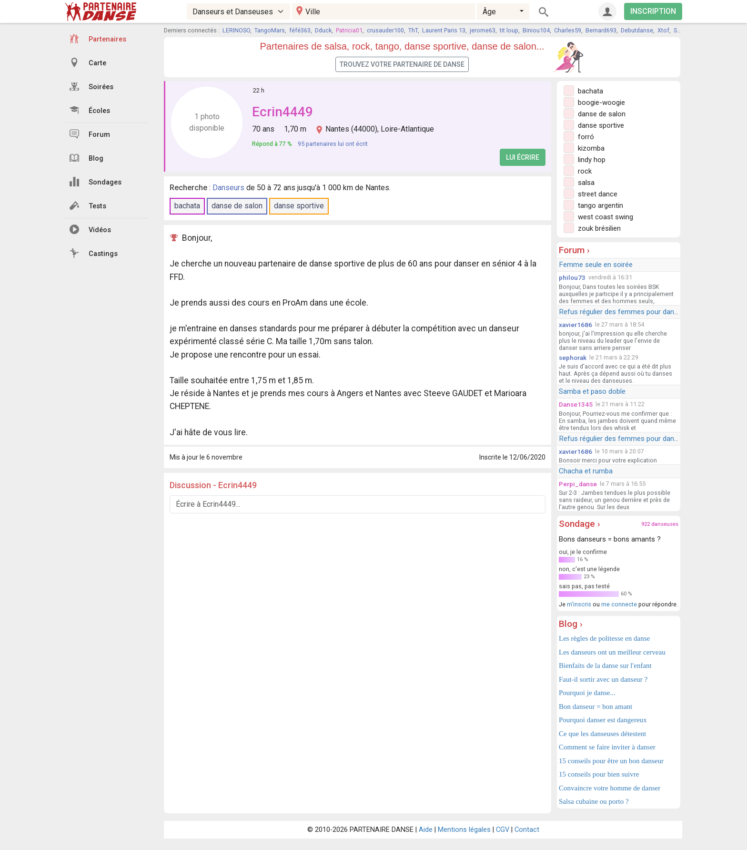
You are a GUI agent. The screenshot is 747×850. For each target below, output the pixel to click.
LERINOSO (236, 30)
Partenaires (98, 38)
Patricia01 (349, 30)
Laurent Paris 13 (443, 30)
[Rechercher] (543, 11)
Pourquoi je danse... (587, 692)
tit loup (509, 30)
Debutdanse (637, 30)
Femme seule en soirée (596, 264)
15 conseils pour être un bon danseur (611, 761)
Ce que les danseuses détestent (602, 733)
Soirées (91, 86)
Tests (88, 205)
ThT (413, 30)
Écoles (90, 110)
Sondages (95, 181)
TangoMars (269, 30)
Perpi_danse (578, 484)
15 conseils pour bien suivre (599, 774)
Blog (86, 158)
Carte (88, 62)
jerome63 (482, 30)
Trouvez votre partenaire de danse (402, 64)
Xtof (663, 30)
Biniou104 (536, 30)
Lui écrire (522, 157)
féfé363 (300, 30)
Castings (94, 253)
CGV (502, 830)
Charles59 (567, 30)
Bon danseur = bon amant (595, 706)
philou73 (572, 277)
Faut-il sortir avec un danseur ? (603, 679)
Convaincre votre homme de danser (609, 788)
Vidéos (90, 229)
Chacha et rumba (586, 471)
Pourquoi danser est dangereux (603, 720)
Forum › (574, 250)
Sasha (682, 30)
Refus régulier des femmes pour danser (621, 311)
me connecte (619, 604)
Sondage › (579, 523)
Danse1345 (576, 404)
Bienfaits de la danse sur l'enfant (605, 665)
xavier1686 (575, 324)
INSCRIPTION (653, 11)
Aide (426, 830)
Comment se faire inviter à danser (607, 747)
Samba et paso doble (592, 391)
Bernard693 (600, 30)
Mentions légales (464, 830)
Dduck (323, 30)
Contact (527, 830)
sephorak (572, 357)
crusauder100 (385, 30)
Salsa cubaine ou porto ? (594, 801)
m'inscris (579, 604)
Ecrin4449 (282, 112)
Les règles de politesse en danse (604, 638)
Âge (489, 11)
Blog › (571, 623)
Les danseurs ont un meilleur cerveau (612, 652)
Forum (90, 134)
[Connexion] (607, 11)
